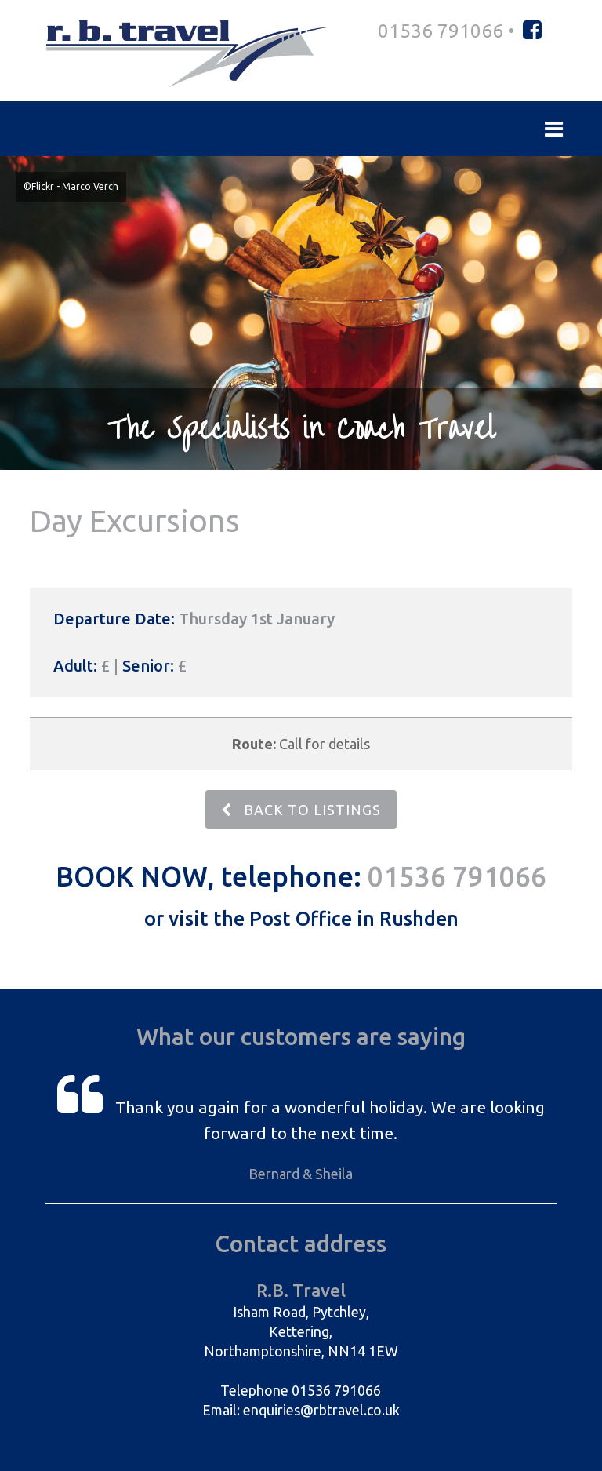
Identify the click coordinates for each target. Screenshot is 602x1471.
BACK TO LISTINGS (301, 809)
